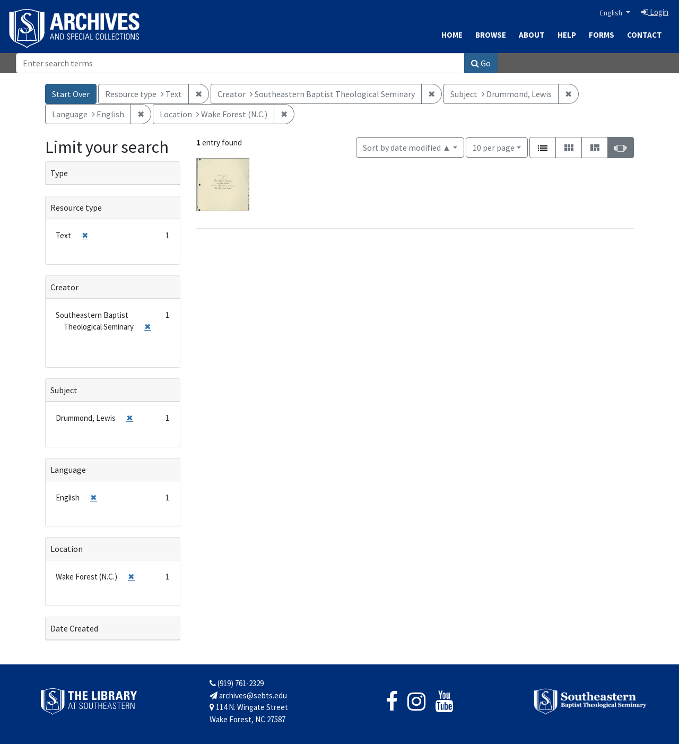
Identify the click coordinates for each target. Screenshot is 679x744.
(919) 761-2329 (237, 683)
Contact (644, 35)
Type (59, 173)
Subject (63, 390)
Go (481, 63)
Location (66, 548)
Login (654, 12)
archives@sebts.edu (248, 695)
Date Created (74, 628)
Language (68, 469)
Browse (490, 35)
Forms (601, 35)
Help (567, 35)
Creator (64, 287)
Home (452, 35)
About (532, 35)
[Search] (240, 63)
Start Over (71, 94)
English (612, 13)
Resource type (76, 207)
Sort (407, 147)
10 (494, 147)
